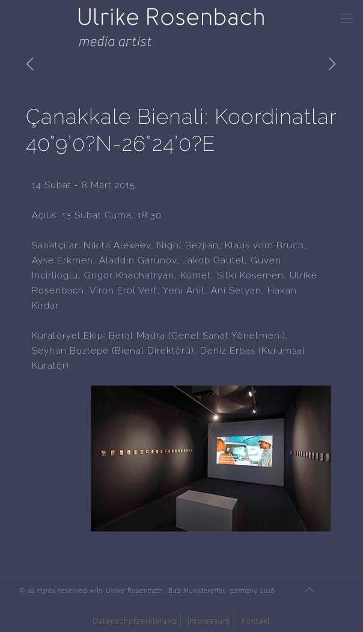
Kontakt (255, 621)
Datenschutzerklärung (135, 621)
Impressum (209, 621)
